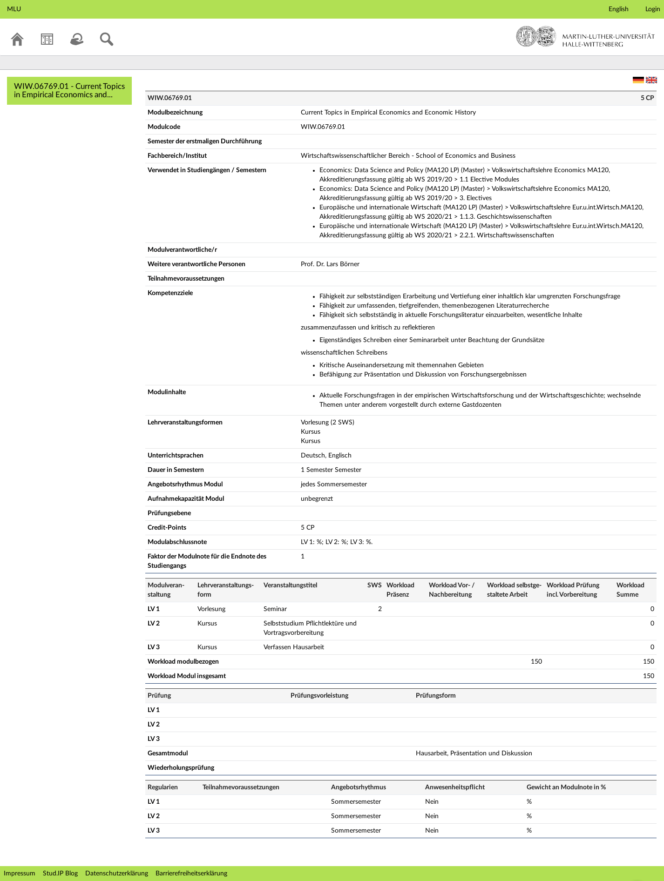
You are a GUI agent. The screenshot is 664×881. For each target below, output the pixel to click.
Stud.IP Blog (60, 873)
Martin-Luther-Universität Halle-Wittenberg (585, 36)
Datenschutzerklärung (116, 873)
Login (652, 9)
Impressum (19, 873)
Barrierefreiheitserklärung (191, 873)
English (619, 9)
